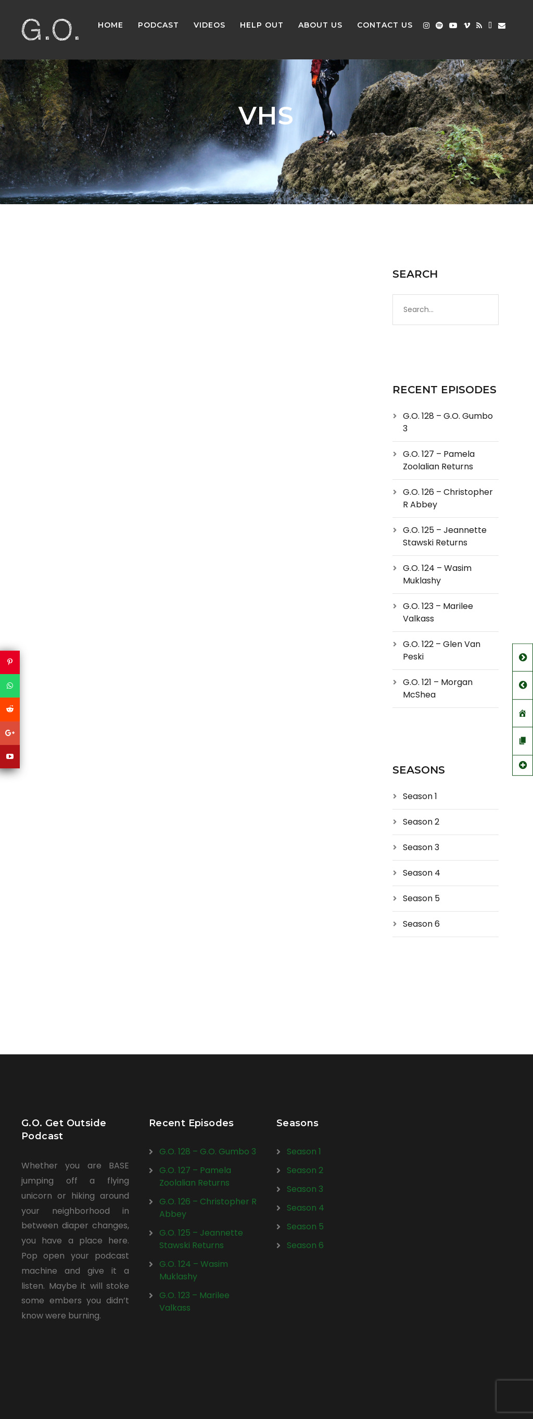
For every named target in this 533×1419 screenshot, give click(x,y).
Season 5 (421, 898)
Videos (209, 25)
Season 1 (420, 796)
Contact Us (385, 25)
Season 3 (421, 847)
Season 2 (421, 822)
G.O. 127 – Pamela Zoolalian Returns (439, 460)
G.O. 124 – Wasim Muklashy (437, 574)
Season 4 (421, 873)
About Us (320, 25)
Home (110, 25)
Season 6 (421, 924)
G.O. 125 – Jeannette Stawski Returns (445, 536)
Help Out (262, 25)
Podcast (158, 25)
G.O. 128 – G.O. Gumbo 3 (207, 1151)
